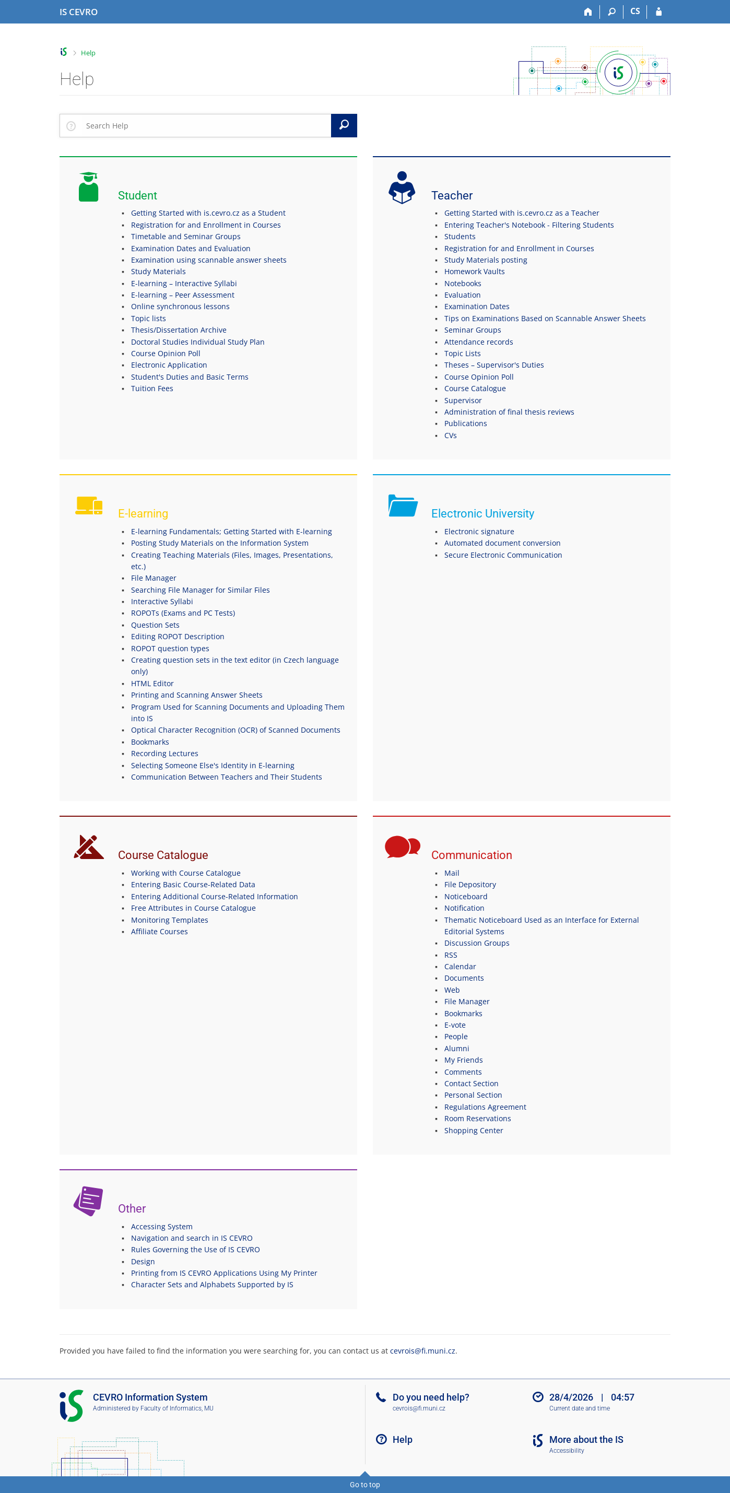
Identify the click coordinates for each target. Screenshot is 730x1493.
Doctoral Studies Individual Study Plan (198, 342)
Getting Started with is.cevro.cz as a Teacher (521, 213)
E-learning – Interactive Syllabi (184, 283)
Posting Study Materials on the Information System (220, 543)
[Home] (588, 12)
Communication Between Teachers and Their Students (226, 777)
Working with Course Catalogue (186, 873)
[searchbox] (206, 125)
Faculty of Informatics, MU (177, 1408)
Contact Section (471, 1083)
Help (88, 52)
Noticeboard (466, 896)
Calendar (460, 966)
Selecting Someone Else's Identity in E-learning (213, 765)
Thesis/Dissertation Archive (179, 330)
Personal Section (473, 1095)
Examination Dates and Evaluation (191, 248)
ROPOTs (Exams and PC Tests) (183, 613)
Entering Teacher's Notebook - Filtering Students (529, 225)
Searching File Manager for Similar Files (200, 590)
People (456, 1036)
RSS (450, 955)
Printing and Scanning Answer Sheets (197, 695)
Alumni (456, 1048)
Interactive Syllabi (162, 601)
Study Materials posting (485, 260)
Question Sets (155, 625)
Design (143, 1261)
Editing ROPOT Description (178, 636)
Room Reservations (477, 1118)
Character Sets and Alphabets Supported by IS (212, 1284)
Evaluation (462, 295)
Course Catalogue (475, 388)
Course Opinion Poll (166, 353)
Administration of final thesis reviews (509, 412)
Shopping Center (473, 1130)
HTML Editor (152, 683)
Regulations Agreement (485, 1107)
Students (460, 236)
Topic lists (148, 318)
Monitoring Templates (169, 920)
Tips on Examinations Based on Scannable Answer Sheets (545, 318)
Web (452, 990)
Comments (463, 1072)
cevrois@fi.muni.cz (422, 1351)
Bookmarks (150, 742)
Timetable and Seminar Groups (186, 236)
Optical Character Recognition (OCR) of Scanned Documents (235, 730)
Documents (464, 978)
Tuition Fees (152, 388)
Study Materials (158, 271)
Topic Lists (462, 353)
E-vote (455, 1025)
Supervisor (463, 400)
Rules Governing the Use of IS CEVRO (195, 1249)
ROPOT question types (170, 648)
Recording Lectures (164, 753)
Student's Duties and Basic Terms (190, 377)
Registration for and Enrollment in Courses (206, 225)
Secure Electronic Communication (503, 555)
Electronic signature (479, 531)
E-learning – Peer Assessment (182, 295)
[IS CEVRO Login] (658, 12)
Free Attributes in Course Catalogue (193, 908)
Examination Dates (477, 306)
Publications (465, 423)
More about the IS (586, 1439)
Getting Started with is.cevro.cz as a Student (208, 213)
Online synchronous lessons (180, 306)
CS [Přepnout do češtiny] (635, 11)
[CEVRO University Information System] (79, 12)
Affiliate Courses (159, 931)
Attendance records (478, 342)
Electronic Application (169, 365)
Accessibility (566, 1450)
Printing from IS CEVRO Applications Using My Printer (224, 1273)
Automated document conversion (502, 543)
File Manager (153, 578)
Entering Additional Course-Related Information (214, 896)
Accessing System (162, 1226)
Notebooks (462, 283)
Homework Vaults (474, 271)
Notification (464, 908)
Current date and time (579, 1408)
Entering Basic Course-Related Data (193, 884)
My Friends (463, 1060)
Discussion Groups (477, 943)
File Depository (470, 884)
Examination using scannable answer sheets (209, 260)
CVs (450, 435)
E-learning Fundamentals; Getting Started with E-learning (231, 531)
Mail (452, 873)
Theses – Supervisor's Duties (494, 365)
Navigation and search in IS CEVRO (192, 1238)
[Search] (611, 12)
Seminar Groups (472, 330)
